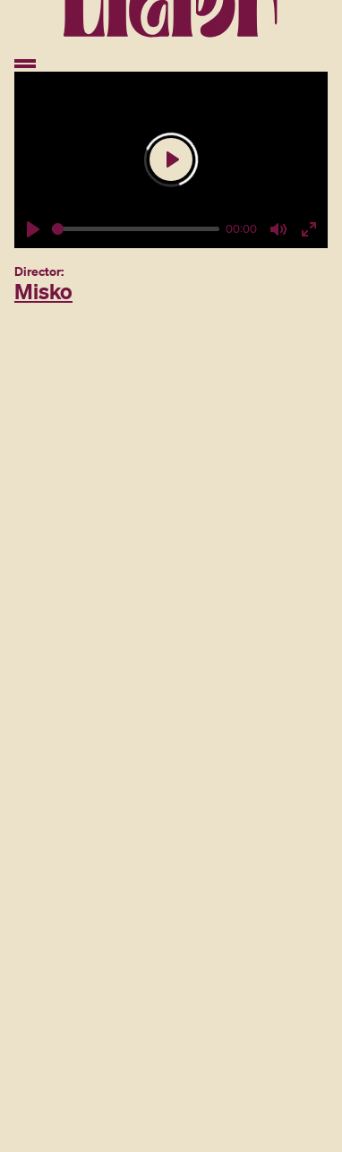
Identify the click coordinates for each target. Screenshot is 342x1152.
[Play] (33, 229)
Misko (43, 291)
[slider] (135, 228)
